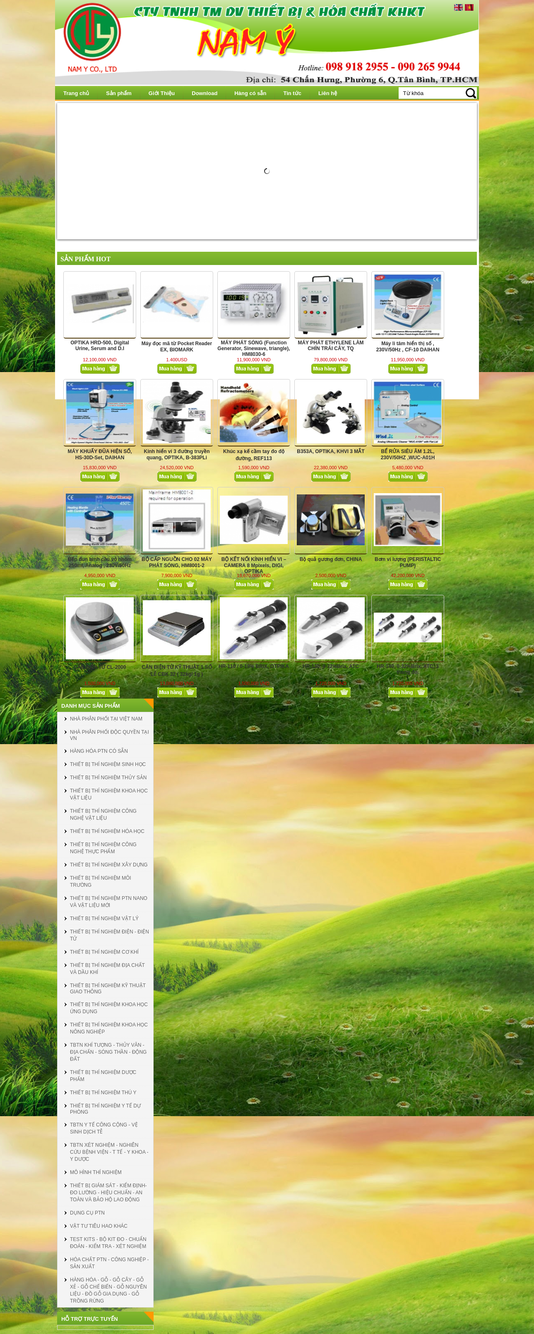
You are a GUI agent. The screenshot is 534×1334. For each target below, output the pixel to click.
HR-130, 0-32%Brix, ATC (331, 666)
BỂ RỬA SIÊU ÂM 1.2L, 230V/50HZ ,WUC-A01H (408, 455)
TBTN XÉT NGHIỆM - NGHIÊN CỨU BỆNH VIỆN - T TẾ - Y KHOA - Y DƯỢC (109, 1152)
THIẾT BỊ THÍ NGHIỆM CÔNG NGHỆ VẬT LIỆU (103, 814)
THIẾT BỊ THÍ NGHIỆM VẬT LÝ (104, 918)
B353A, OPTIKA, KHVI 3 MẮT (330, 451)
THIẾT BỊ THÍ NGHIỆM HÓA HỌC (107, 831)
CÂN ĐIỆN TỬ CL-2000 (100, 667)
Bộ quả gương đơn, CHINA (331, 559)
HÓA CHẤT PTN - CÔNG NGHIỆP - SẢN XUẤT (109, 1263)
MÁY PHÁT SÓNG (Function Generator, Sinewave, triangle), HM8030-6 (253, 348)
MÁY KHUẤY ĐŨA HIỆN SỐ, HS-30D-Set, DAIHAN (99, 455)
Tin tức (292, 93)
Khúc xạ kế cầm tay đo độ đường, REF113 (253, 455)
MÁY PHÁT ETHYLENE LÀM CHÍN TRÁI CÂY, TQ (330, 345)
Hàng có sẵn (250, 93)
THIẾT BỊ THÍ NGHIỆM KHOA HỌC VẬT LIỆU (109, 794)
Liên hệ (327, 93)
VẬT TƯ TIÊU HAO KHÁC (98, 1226)
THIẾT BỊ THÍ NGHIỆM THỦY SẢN (108, 777)
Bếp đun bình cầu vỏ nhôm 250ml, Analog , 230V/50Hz (100, 562)
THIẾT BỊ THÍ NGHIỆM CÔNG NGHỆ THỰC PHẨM (103, 848)
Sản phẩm (119, 93)
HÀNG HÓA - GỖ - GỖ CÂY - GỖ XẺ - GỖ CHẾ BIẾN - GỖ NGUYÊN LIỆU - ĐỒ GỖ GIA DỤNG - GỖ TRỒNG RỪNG (108, 1290)
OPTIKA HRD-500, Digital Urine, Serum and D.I (99, 345)
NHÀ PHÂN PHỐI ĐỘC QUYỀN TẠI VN (109, 735)
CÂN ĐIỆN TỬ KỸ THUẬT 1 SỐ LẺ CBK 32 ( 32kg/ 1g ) (177, 670)
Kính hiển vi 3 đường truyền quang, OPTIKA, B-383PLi (177, 455)
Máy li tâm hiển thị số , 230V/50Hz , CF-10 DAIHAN (408, 347)
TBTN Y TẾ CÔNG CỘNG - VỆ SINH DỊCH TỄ (104, 1128)
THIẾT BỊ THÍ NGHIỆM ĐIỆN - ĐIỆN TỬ (109, 935)
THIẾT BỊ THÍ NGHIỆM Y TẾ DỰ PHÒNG (105, 1109)
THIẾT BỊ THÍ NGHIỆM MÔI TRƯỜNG (100, 881)
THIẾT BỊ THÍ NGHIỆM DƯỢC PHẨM (103, 1075)
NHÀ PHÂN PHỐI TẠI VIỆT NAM (106, 719)
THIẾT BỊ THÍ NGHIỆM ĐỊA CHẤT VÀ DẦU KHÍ (107, 968)
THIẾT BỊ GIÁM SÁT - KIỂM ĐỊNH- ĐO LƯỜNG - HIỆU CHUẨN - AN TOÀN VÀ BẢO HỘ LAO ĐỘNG (108, 1193)
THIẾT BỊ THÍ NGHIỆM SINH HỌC (108, 764)
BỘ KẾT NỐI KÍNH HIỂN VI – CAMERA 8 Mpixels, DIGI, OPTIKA (253, 565)
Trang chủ (76, 93)
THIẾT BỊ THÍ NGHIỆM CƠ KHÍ (104, 952)
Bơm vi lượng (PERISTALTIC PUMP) (408, 562)
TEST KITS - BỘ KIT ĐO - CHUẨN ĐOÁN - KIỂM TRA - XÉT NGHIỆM (108, 1242)
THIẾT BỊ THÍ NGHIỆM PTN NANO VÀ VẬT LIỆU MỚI (108, 901)
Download (204, 93)
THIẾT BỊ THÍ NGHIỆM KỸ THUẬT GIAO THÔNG (108, 989)
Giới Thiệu (162, 93)
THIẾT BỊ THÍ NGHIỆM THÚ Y (103, 1092)
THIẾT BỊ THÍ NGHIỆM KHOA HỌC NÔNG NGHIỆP (109, 1028)
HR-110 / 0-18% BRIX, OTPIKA (254, 666)
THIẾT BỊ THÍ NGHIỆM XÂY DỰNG (109, 865)
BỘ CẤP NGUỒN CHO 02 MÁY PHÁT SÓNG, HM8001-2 (177, 562)
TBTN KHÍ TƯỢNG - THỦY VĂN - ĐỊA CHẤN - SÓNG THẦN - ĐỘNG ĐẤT (108, 1052)
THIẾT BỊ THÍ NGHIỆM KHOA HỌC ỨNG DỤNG (109, 1008)
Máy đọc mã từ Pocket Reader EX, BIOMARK (177, 347)
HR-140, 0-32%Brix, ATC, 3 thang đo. (407, 669)
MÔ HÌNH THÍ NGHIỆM (96, 1172)
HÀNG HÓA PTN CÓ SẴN (99, 751)
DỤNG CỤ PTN (87, 1213)
